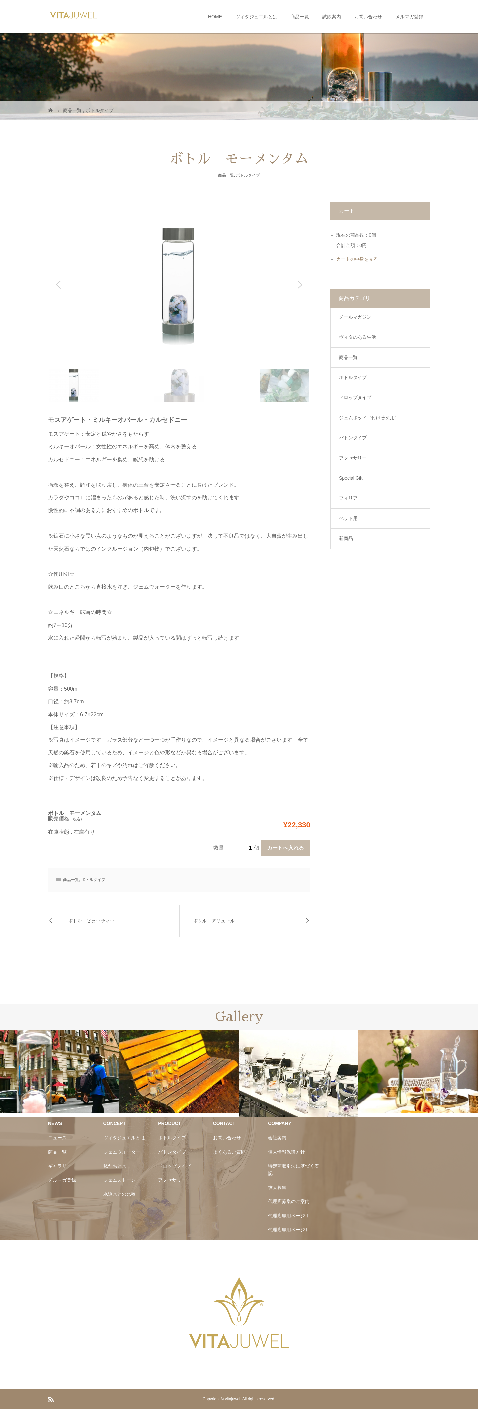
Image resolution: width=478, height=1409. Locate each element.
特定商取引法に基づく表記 (293, 1169)
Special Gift (351, 478)
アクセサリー (353, 458)
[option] (60, 1071)
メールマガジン (355, 317)
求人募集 (277, 1187)
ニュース (57, 1137)
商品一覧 (299, 16)
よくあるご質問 (229, 1152)
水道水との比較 (119, 1194)
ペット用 (348, 518)
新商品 (346, 538)
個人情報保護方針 (286, 1152)
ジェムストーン (119, 1180)
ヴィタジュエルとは (256, 16)
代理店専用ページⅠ (289, 1215)
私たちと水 (114, 1166)
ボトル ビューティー (91, 921)
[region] (179, 302)
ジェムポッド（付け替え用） (369, 417)
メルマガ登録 (409, 16)
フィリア (348, 498)
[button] (58, 284)
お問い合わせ (368, 16)
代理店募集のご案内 (289, 1201)
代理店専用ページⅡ (289, 1229)
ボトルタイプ (248, 175)
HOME (215, 16)
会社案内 (277, 1137)
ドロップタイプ (355, 397)
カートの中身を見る (357, 259)
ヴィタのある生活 (357, 337)
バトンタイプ (353, 437)
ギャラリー (59, 1166)
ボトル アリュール (214, 921)
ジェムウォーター (121, 1152)
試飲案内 (331, 16)
